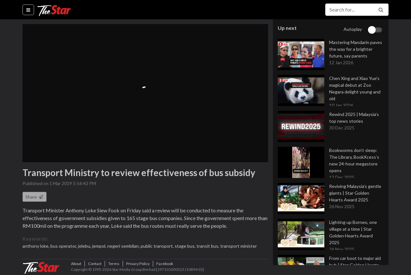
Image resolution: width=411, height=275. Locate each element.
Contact (94, 263)
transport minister (238, 246)
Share (34, 197)
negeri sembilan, (124, 246)
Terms (113, 263)
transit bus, (208, 246)
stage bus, (186, 246)
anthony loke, (36, 246)
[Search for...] (349, 10)
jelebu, (85, 246)
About (76, 263)
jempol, (99, 246)
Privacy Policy (138, 263)
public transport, (158, 246)
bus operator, (64, 246)
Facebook (164, 263)
